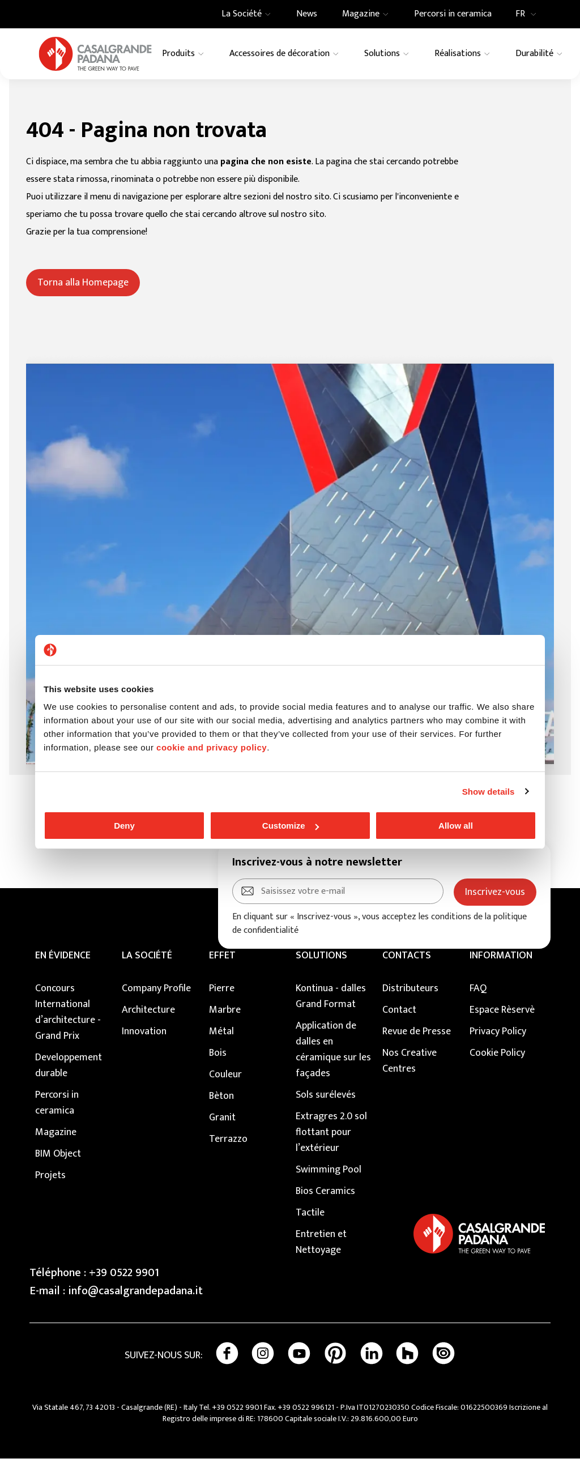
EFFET (222, 981)
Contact (399, 1035)
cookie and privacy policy (211, 747)
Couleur (225, 1100)
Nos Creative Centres (409, 1086)
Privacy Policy (498, 1057)
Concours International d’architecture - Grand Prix (68, 1037)
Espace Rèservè (502, 1035)
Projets (50, 1201)
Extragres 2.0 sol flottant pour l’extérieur (331, 1158)
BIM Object (58, 1179)
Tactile (310, 1238)
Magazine (55, 1158)
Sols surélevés (326, 1120)
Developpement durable (68, 1091)
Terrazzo (228, 1164)
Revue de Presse (416, 1057)
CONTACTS (406, 981)
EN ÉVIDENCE (63, 981)
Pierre (221, 1014)
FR (529, 14)
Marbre (225, 1035)
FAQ (478, 1014)
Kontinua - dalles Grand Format (331, 1022)
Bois (218, 1078)
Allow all (455, 825)
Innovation (144, 1057)
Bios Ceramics (325, 1217)
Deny (124, 825)
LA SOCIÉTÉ (147, 981)
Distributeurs (410, 1014)
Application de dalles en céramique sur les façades (333, 1075)
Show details (488, 791)
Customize (290, 825)
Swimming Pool (328, 1195)
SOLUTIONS (321, 981)
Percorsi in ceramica (57, 1128)
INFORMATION (501, 981)
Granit (222, 1143)
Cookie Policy (497, 1078)
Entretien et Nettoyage (321, 1267)
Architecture (148, 1035)
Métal (221, 1057)
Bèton (221, 1121)
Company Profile (156, 1014)
